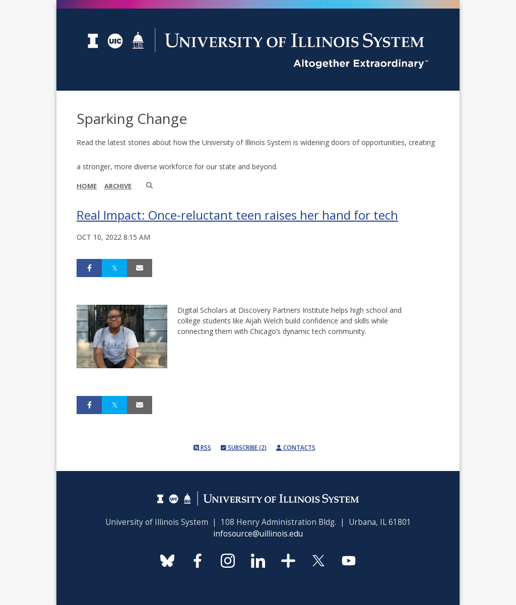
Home (87, 185)
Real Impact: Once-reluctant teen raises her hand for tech (237, 215)
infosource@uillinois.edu (258, 533)
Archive (118, 185)
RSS (202, 447)
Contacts (295, 447)
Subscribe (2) (244, 447)
